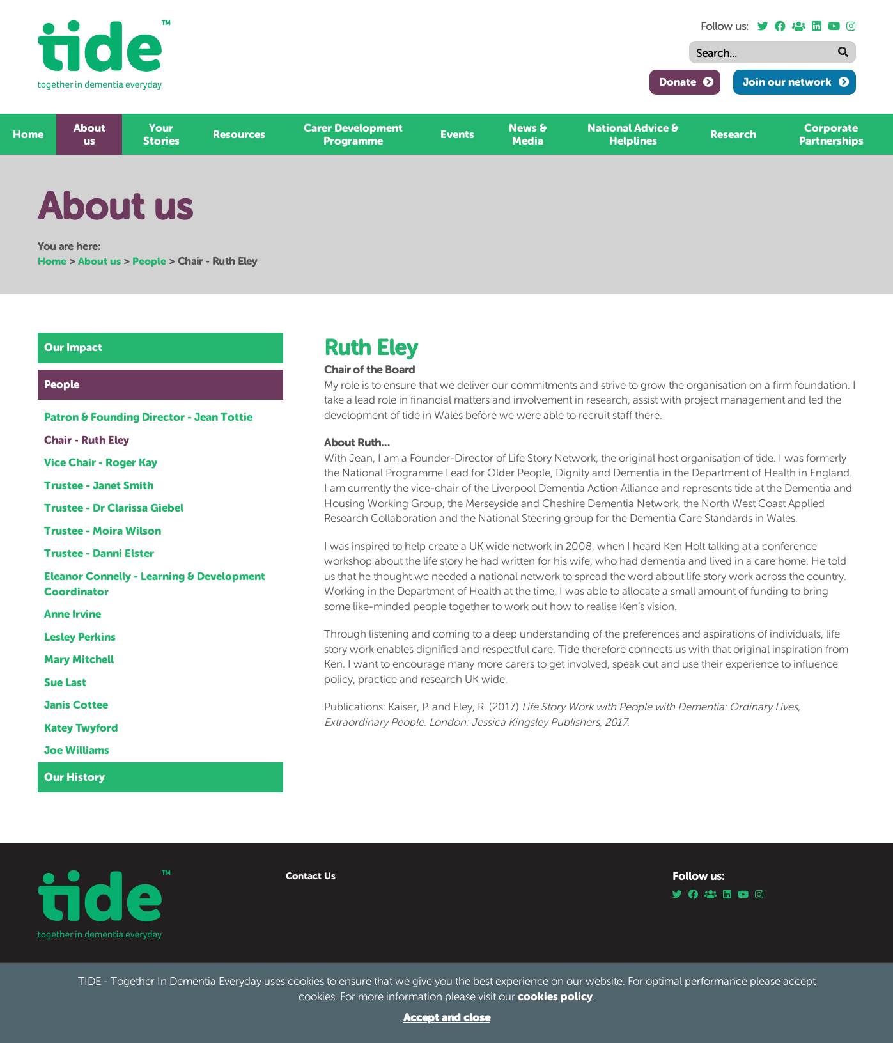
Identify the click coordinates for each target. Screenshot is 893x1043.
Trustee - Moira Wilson (102, 530)
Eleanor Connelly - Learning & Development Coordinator (154, 584)
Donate (677, 81)
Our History (74, 777)
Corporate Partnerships (831, 134)
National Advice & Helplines (632, 134)
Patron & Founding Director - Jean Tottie (148, 417)
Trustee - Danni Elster (99, 553)
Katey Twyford (81, 727)
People (149, 261)
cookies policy (555, 996)
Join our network (787, 81)
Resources (239, 134)
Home (28, 134)
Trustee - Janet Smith (98, 485)
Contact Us (311, 875)
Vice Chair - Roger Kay (100, 462)
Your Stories (161, 134)
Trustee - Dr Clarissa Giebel (113, 507)
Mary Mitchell (79, 659)
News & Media (528, 134)
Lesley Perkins (80, 637)
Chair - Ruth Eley (86, 440)
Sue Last (65, 682)
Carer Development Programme (353, 134)
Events (457, 134)
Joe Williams (76, 750)
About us (89, 134)
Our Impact (73, 347)
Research (733, 134)
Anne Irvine (72, 614)
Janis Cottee (76, 704)
